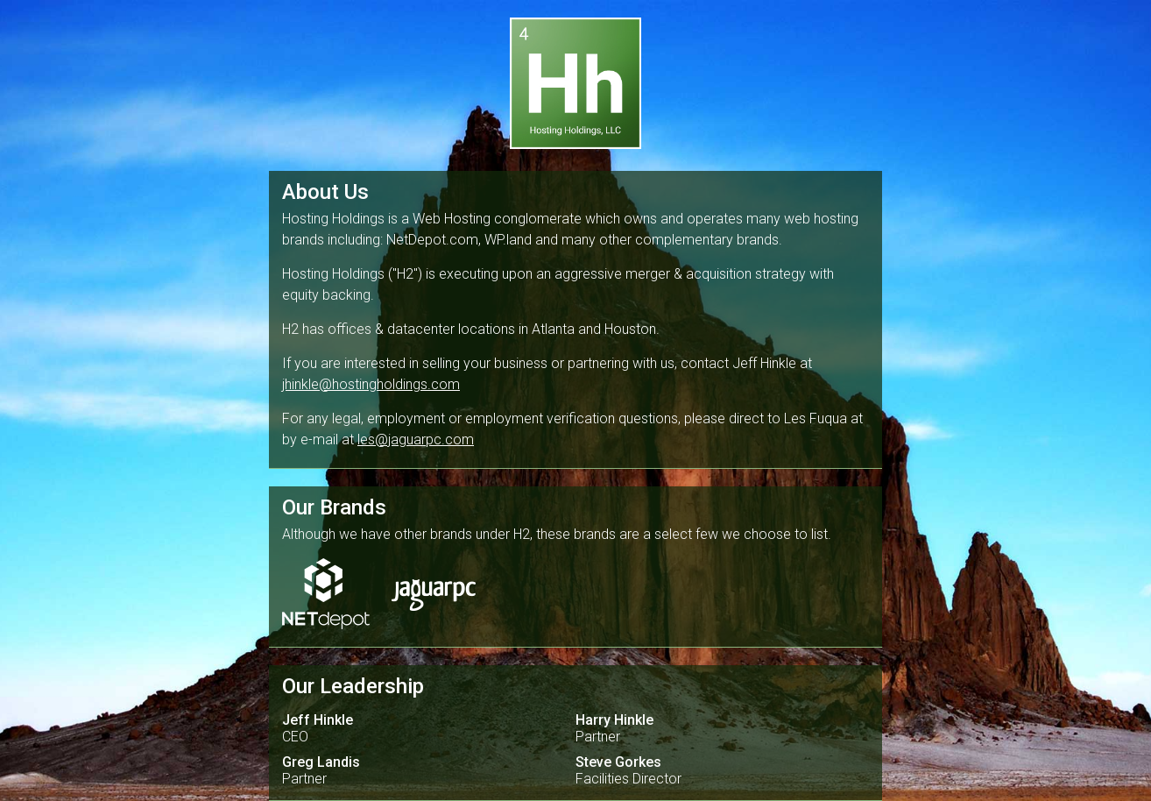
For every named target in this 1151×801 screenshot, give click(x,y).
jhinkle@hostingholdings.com (371, 384)
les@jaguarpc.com (415, 439)
